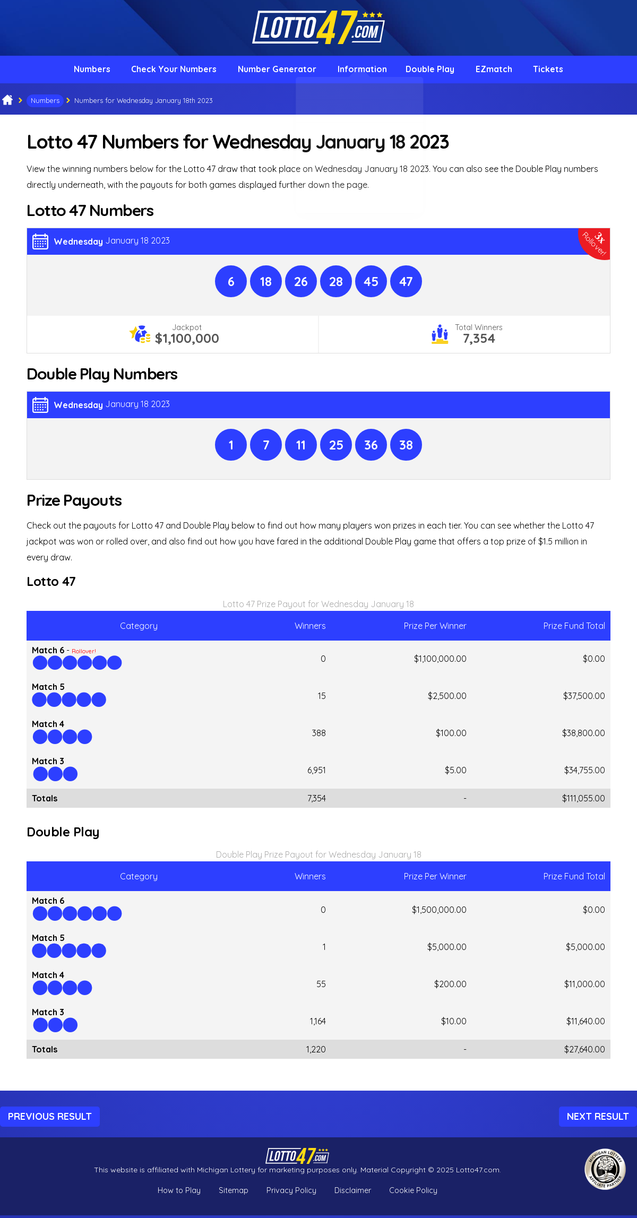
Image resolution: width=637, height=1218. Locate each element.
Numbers (84, 70)
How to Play (179, 1193)
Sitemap (233, 1193)
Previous (50, 1118)
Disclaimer (352, 1193)
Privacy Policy (291, 1193)
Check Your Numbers (169, 70)
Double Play (432, 70)
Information (361, 70)
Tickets (555, 70)
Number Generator (274, 70)
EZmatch (498, 70)
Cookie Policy (413, 1193)
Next (598, 1118)
